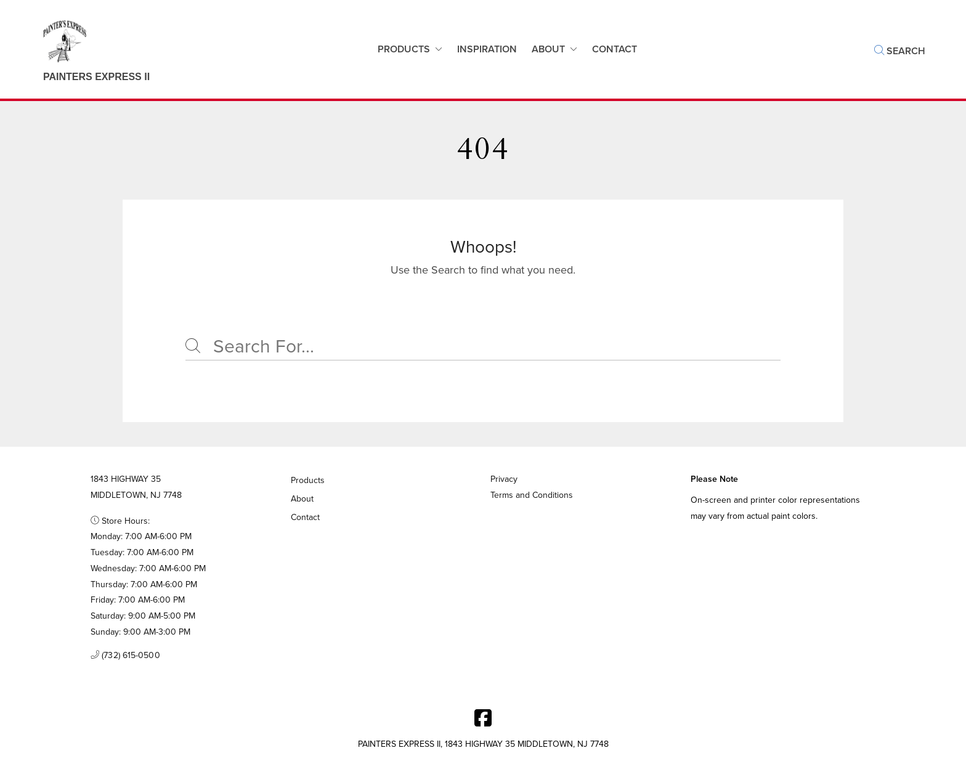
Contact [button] (614, 49)
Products (404, 49)
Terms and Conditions (531, 495)
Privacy (504, 479)
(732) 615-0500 (125, 655)
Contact (305, 517)
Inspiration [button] (487, 49)
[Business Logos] (84, 49)
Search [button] (899, 51)
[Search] (483, 346)
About (548, 49)
